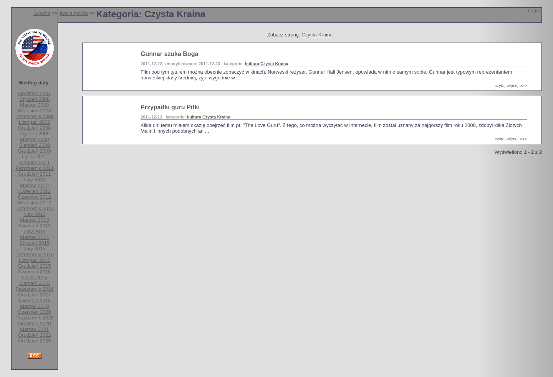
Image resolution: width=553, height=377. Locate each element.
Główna (41, 13)
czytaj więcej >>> (511, 85)
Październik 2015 (34, 254)
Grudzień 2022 (34, 335)
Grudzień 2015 (34, 266)
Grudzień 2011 (34, 174)
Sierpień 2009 (34, 145)
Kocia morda (74, 13)
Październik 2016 (34, 289)
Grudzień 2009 (34, 151)
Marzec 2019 (34, 306)
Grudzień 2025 (34, 341)
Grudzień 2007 (34, 93)
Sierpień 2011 (34, 162)
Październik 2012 (34, 208)
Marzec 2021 (34, 329)
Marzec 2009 (34, 139)
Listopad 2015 (34, 260)
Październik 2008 (34, 116)
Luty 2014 (34, 231)
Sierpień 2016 (34, 283)
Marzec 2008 (34, 105)
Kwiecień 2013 (34, 226)
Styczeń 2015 (34, 243)
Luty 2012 (34, 180)
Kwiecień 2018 (34, 300)
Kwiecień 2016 (34, 272)
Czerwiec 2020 (34, 312)
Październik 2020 (34, 318)
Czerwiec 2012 (34, 197)
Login (534, 10)
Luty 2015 (34, 249)
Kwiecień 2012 (34, 191)
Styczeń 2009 (34, 134)
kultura (252, 63)
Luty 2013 (34, 214)
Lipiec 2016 (35, 277)
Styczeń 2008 (34, 99)
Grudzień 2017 (34, 295)
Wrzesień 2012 (34, 203)
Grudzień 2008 (34, 128)
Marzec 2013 (34, 220)
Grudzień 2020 (34, 323)
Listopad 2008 (34, 122)
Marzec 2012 (34, 185)
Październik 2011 (34, 168)
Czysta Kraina (317, 35)
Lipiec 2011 (35, 157)
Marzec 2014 (34, 237)
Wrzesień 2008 (34, 111)
